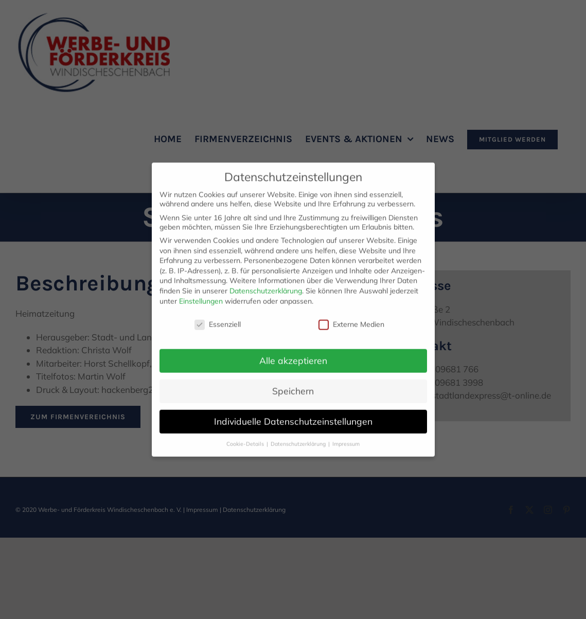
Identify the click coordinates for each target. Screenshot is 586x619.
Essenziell (217, 317)
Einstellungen (201, 294)
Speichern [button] (293, 383)
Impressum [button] (346, 436)
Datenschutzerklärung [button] (299, 436)
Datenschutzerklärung (265, 283)
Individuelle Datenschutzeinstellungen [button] (293, 414)
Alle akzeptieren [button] (293, 353)
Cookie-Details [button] (245, 436)
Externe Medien (351, 317)
